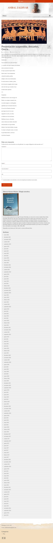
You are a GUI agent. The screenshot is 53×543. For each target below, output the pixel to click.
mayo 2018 (6, 422)
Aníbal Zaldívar (6, 52)
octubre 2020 (7, 360)
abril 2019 (6, 399)
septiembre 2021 (7, 334)
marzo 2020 (6, 376)
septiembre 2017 (7, 441)
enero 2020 (6, 380)
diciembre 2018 (7, 406)
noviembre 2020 (7, 357)
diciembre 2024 (7, 265)
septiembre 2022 (7, 306)
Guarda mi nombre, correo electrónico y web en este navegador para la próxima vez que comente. (20, 179)
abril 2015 (6, 503)
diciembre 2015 (7, 487)
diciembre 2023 (7, 288)
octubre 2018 (7, 410)
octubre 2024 (7, 269)
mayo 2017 (6, 448)
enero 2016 (6, 485)
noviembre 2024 (7, 267)
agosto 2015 (6, 494)
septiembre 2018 (7, 413)
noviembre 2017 (7, 436)
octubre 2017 (7, 438)
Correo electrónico (5, 168)
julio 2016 (6, 471)
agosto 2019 (6, 390)
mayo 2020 (6, 371)
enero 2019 (6, 404)
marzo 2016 (6, 480)
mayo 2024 (6, 281)
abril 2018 (6, 424)
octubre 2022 (7, 304)
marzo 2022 (6, 320)
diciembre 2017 (7, 434)
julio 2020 (6, 366)
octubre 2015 (7, 492)
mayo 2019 (6, 397)
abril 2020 (6, 373)
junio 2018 (6, 420)
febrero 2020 (6, 378)
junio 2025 (6, 251)
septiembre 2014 (7, 510)
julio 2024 (6, 276)
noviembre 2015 (7, 489)
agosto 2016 (6, 468)
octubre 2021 (7, 332)
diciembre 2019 (7, 383)
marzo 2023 (6, 297)
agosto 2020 (6, 364)
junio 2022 (6, 313)
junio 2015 (6, 499)
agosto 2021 (6, 336)
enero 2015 (6, 505)
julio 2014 (6, 515)
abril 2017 (6, 450)
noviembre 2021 (7, 329)
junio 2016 (6, 473)
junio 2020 (6, 369)
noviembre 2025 (7, 239)
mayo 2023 (6, 295)
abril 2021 (6, 346)
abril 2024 (6, 283)
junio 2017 (6, 445)
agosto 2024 (6, 274)
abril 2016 (6, 478)
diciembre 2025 (7, 237)
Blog (16, 52)
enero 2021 (6, 353)
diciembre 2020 (7, 355)
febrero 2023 (6, 299)
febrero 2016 (6, 482)
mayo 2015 (6, 501)
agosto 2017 (6, 443)
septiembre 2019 (7, 387)
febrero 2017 (6, 454)
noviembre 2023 (7, 290)
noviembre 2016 (7, 461)
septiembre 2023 (7, 292)
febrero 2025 (6, 260)
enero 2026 (6, 234)
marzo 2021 (6, 348)
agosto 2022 (6, 309)
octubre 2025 (7, 241)
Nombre (3, 163)
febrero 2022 (6, 322)
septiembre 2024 (7, 271)
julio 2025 (6, 248)
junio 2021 (6, 341)
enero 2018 (6, 431)
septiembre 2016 (7, 466)
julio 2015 (6, 496)
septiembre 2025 (7, 244)
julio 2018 (6, 417)
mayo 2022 (6, 315)
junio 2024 (6, 278)
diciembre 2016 (7, 459)
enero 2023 (6, 302)
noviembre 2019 (7, 385)
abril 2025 (6, 255)
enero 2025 (6, 262)
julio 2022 (6, 311)
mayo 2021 (6, 343)
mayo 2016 (6, 475)
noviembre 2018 (7, 408)
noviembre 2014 (7, 508)
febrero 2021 (6, 350)
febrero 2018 (6, 429)
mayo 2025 (6, 253)
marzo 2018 (6, 427)
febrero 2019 (6, 401)
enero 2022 (6, 325)
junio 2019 (6, 394)
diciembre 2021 (7, 327)
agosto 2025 (6, 246)
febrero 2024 (6, 285)
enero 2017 (6, 457)
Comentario (3, 146)
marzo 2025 (6, 258)
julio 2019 (6, 392)
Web (2, 174)
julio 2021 (6, 339)
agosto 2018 (6, 415)
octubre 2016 (7, 464)
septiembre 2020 (7, 362)
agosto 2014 (6, 512)
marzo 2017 (6, 452)
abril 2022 (6, 318)
